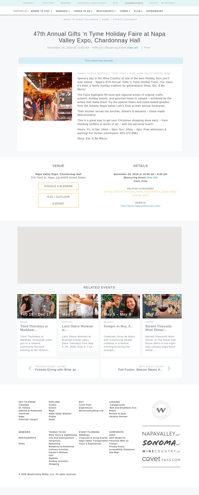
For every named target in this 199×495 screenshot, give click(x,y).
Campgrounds (117, 405)
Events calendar (125, 19)
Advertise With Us (119, 441)
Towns (124, 11)
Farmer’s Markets (58, 452)
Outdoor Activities (58, 461)
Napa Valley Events (150, 73)
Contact (154, 3)
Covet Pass (48, 3)
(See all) (132, 47)
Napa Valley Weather (60, 413)
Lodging (114, 402)
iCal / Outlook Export (58, 200)
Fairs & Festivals (98, 73)
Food (114, 73)
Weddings (66, 3)
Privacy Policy (117, 446)
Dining (82, 73)
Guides (52, 405)
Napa (21, 416)
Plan (137, 11)
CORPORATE (116, 432)
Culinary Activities (58, 449)
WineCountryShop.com (91, 410)
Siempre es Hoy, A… (119, 326)
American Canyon (28, 419)
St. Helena (24, 408)
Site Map (114, 452)
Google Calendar (58, 186)
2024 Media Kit (117, 438)
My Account (168, 3)
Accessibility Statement (122, 449)
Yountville (24, 413)
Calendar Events (134, 3)
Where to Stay (40, 11)
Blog (115, 3)
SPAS (22, 443)
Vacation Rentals (118, 416)
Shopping (54, 464)
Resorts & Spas (117, 413)
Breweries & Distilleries (61, 446)
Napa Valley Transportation (94, 441)
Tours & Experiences (90, 443)
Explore (54, 402)
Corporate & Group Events (92, 3)
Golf (51, 455)
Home (105, 19)
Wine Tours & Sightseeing (63, 435)
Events (52, 408)
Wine (167, 73)
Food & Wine (128, 73)
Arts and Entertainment (61, 438)
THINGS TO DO (57, 432)
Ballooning (54, 443)
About (112, 435)
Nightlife (53, 458)
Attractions (54, 441)
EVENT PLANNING (89, 432)
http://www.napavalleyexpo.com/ (140, 205)
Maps (52, 410)
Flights (52, 416)
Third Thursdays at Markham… (34, 328)
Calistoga (24, 405)
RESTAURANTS (27, 438)
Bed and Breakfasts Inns (123, 408)
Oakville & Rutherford (30, 410)
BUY (81, 402)
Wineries (61, 11)
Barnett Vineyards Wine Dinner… (158, 328)
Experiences (154, 11)
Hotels (112, 410)
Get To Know (27, 402)
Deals (52, 419)
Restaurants (105, 11)
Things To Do (82, 11)
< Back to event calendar (80, 19)
